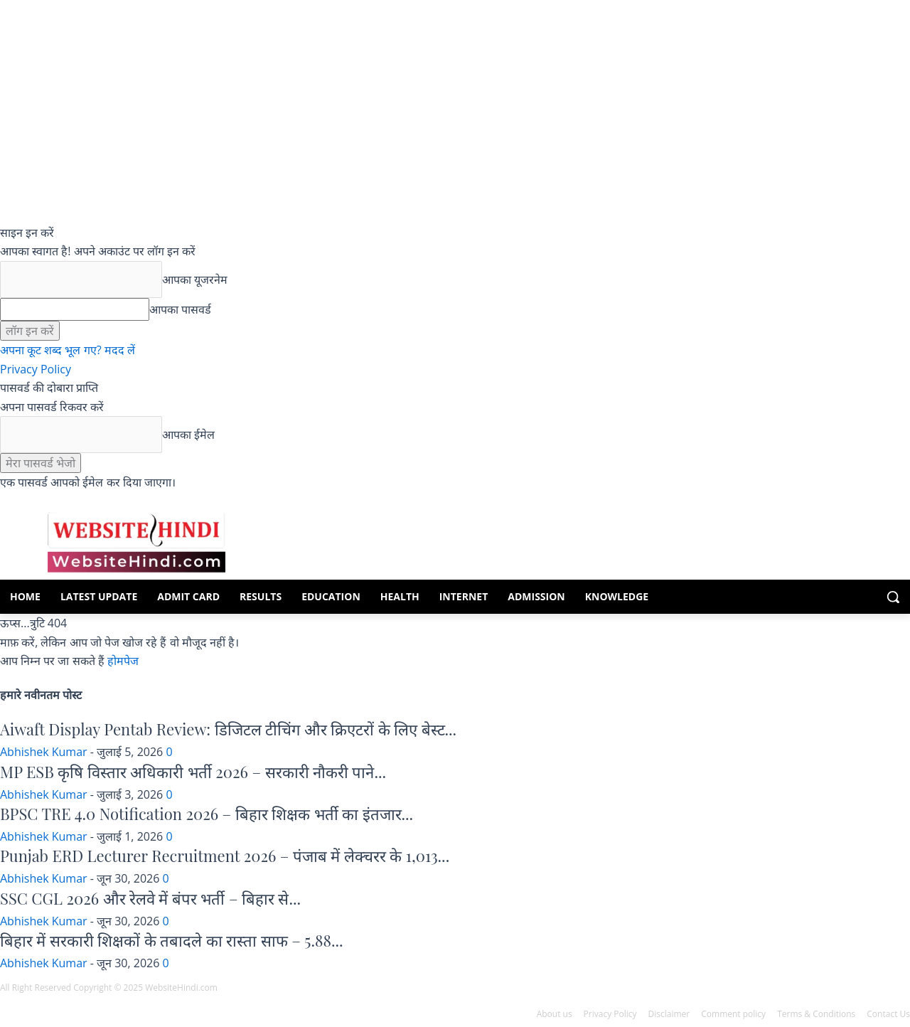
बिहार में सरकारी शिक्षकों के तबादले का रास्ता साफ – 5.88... (171, 940)
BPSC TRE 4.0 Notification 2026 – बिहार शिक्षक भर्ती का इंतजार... (206, 813)
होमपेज (123, 661)
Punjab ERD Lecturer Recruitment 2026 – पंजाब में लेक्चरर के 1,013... (224, 855)
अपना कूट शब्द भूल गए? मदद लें (67, 350)
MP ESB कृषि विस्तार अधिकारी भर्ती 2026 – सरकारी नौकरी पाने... (193, 771)
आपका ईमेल (188, 434)
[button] (893, 597)
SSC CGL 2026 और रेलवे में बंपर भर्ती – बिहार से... (150, 898)
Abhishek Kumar (43, 752)
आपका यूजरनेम (195, 279)
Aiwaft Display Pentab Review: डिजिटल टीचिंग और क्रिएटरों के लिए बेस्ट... (228, 729)
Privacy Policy (35, 369)
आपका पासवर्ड (180, 309)
